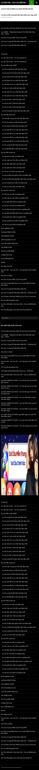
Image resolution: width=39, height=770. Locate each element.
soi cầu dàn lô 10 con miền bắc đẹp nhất (15, 84)
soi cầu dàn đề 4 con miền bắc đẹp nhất (15, 130)
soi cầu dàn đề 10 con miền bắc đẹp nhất (15, 141)
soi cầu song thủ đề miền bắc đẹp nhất (14, 145)
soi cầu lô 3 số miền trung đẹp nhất (13, 205)
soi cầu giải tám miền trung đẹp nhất (14, 217)
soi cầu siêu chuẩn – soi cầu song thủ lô (13, 58)
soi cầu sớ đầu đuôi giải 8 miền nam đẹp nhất (16, 175)
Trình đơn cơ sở (36, 2)
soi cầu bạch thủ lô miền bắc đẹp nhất (14, 77)
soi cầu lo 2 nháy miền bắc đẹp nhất (13, 88)
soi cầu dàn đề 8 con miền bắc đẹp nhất (15, 137)
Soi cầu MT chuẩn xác (8, 190)
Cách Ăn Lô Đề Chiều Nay (9, 243)
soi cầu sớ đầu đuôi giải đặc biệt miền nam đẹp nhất (19, 15)
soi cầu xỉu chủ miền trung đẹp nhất (13, 224)
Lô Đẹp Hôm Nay (6, 255)
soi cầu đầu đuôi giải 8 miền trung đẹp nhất (16, 209)
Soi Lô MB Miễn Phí (7, 258)
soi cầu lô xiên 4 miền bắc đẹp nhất (13, 107)
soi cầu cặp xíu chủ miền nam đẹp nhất (14, 160)
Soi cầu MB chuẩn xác (8, 114)
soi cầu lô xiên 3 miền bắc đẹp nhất (13, 103)
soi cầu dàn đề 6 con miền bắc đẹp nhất (15, 133)
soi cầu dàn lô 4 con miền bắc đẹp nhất (14, 92)
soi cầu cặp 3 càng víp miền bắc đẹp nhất (15, 118)
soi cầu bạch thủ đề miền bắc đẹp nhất (14, 126)
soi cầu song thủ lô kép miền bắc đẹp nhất (15, 111)
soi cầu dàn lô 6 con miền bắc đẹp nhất (14, 96)
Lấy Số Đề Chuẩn (6, 247)
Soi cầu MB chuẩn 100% (9, 65)
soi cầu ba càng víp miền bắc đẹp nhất (14, 122)
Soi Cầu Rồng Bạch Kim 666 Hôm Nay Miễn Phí (16, 310)
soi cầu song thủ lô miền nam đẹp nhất (14, 183)
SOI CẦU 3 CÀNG (6, 275)
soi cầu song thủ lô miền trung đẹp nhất (15, 221)
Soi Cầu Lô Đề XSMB (7, 251)
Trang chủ (4, 54)
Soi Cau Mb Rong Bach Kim (10, 300)
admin (10, 17)
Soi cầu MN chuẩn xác (8, 152)
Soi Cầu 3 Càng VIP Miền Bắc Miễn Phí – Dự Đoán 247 (18, 41)
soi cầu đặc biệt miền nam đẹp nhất (13, 164)
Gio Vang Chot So (6, 266)
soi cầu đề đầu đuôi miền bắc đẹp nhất (14, 149)
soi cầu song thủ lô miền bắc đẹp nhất (14, 69)
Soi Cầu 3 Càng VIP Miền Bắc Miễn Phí (13, 45)
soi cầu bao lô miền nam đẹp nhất (13, 156)
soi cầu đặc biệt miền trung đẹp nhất (14, 202)
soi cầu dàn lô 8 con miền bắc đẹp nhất (14, 80)
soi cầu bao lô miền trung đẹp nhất (13, 194)
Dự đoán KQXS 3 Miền (8, 232)
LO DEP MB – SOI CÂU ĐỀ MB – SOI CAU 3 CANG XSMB (15, 2)
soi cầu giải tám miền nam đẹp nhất (13, 168)
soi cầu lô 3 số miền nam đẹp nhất (13, 171)
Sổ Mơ (3, 262)
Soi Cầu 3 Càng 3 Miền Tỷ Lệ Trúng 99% (14, 38)
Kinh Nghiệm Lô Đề (7, 228)
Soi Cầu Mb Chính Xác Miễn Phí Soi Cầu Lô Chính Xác (18, 28)
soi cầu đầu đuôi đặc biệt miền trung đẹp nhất (17, 213)
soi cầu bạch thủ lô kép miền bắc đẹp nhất (15, 73)
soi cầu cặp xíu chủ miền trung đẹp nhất (15, 198)
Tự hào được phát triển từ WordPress (11, 767)
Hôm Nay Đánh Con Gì (8, 239)
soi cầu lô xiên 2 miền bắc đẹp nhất (13, 99)
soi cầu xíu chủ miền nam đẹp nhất (13, 186)
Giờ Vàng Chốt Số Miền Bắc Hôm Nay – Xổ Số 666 (17, 371)
